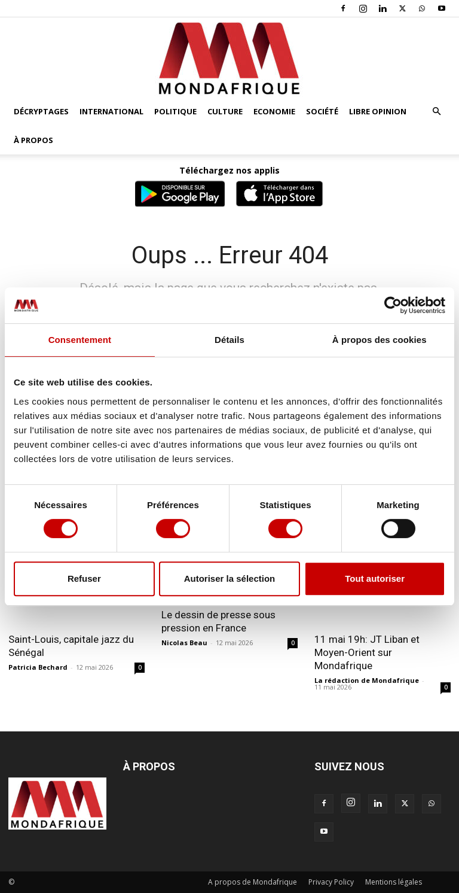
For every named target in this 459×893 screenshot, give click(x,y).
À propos (33, 140)
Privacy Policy (331, 882)
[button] (436, 111)
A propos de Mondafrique (252, 882)
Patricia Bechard (38, 667)
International (111, 111)
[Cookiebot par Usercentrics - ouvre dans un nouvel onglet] (393, 305)
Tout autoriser (375, 578)
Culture (225, 111)
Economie (274, 111)
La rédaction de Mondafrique (366, 680)
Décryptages (41, 111)
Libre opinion (377, 111)
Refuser (84, 578)
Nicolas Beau (184, 642)
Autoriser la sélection (230, 578)
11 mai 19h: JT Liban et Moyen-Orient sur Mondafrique (367, 652)
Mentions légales (393, 882)
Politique (175, 111)
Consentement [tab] (79, 340)
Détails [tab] (229, 340)
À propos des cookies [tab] (379, 340)
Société (322, 111)
